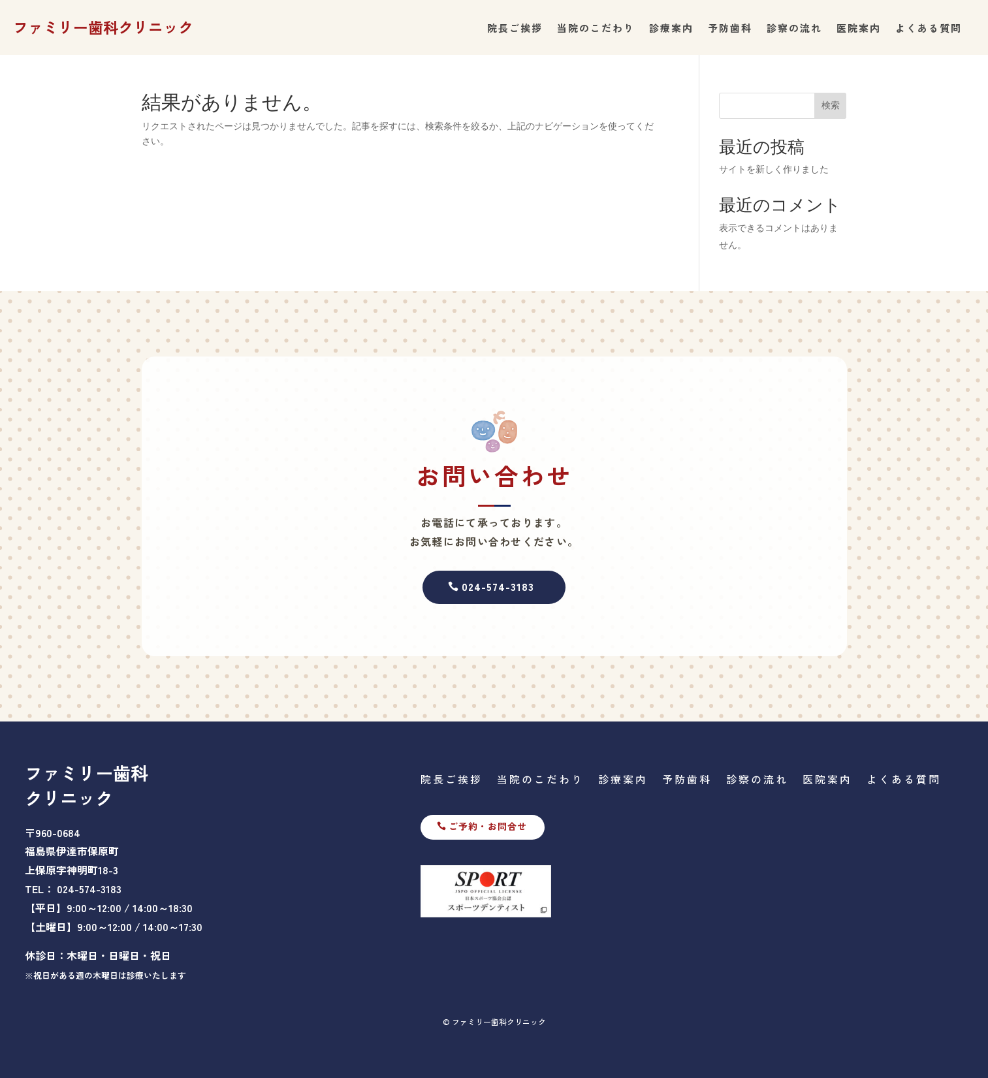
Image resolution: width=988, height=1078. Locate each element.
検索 (830, 105)
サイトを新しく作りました (774, 169)
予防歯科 (730, 29)
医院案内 (859, 29)
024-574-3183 (498, 586)
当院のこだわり (596, 29)
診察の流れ (794, 29)
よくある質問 (928, 29)
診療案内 (671, 29)
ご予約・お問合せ (488, 825)
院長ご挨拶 (515, 29)
